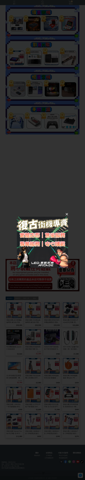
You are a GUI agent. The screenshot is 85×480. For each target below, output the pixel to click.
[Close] (67, 214)
